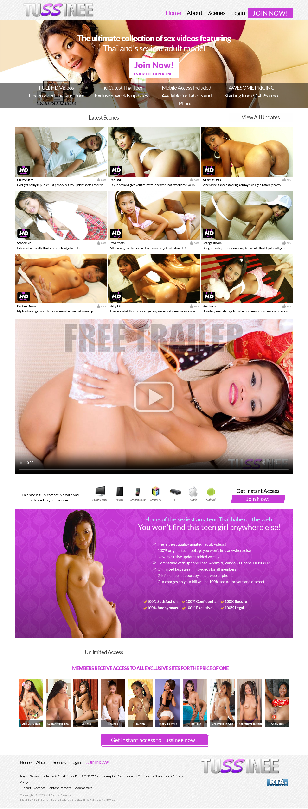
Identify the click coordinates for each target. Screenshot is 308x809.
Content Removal (60, 788)
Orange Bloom (212, 243)
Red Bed (115, 180)
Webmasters (83, 788)
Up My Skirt (25, 180)
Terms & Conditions (59, 776)
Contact (39, 788)
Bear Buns (209, 306)
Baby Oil (115, 306)
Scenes (59, 762)
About (42, 762)
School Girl (24, 243)
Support (26, 788)
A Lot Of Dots (212, 180)
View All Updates (261, 117)
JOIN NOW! (97, 762)
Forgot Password (32, 776)
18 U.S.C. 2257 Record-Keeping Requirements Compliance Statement (122, 776)
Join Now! (154, 68)
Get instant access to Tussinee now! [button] (154, 740)
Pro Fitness (117, 243)
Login (76, 762)
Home (25, 762)
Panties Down (26, 306)
